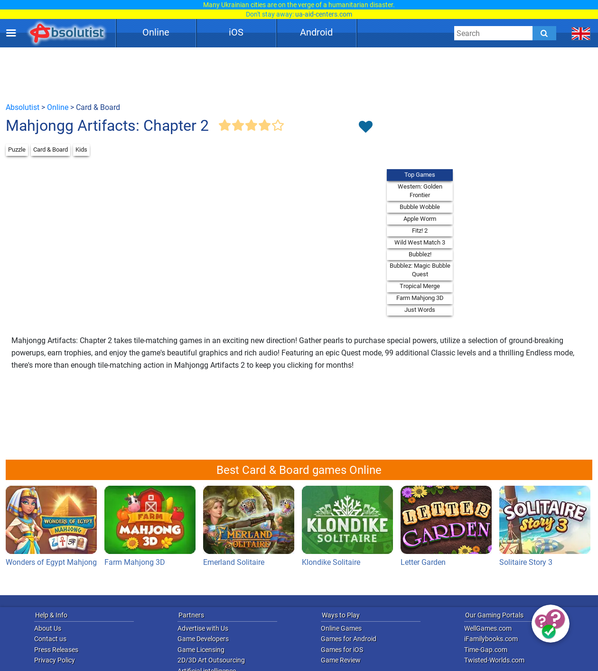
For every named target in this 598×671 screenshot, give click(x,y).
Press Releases (56, 649)
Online (155, 32)
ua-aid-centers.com (323, 14)
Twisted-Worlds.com (494, 660)
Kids (81, 149)
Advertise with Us (203, 628)
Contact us (50, 639)
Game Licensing (201, 649)
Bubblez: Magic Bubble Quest (420, 270)
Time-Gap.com (485, 649)
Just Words (419, 309)
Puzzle (17, 149)
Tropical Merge (420, 286)
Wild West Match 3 (419, 242)
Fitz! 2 (420, 230)
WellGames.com (488, 628)
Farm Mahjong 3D (420, 297)
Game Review (341, 660)
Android (316, 32)
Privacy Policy (54, 660)
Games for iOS (342, 649)
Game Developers (203, 639)
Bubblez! (420, 254)
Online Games (341, 628)
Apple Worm (419, 218)
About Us (47, 628)
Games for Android (348, 639)
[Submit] (544, 33)
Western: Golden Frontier (420, 191)
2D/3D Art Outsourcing (211, 660)
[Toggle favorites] (365, 127)
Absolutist (22, 107)
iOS (236, 32)
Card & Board (50, 149)
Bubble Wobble (420, 206)
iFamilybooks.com (491, 639)
